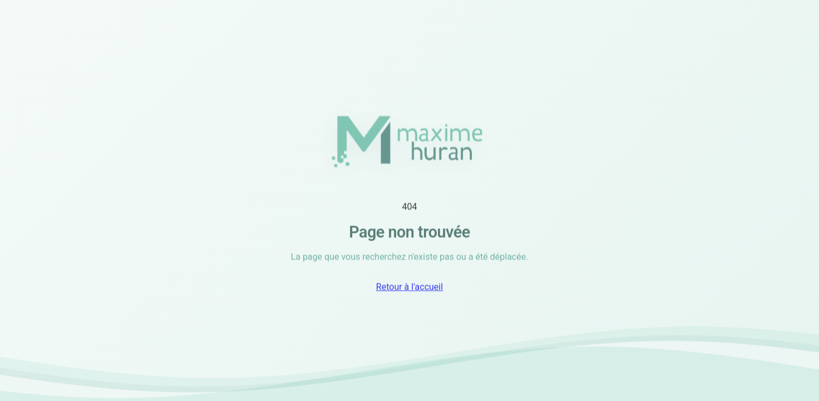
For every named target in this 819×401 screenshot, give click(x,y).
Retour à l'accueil (409, 288)
